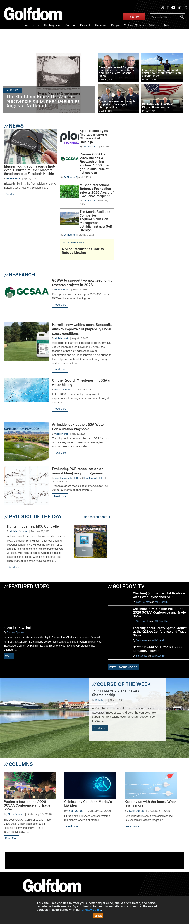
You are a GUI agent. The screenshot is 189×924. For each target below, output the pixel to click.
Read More (12, 194)
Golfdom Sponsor (18, 531)
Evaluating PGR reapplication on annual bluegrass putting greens (77, 471)
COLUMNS (18, 764)
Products (85, 25)
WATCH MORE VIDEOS (123, 667)
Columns (70, 25)
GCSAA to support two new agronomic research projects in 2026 (82, 282)
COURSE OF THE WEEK (121, 684)
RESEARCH (19, 274)
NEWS (14, 125)
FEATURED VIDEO (26, 586)
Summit (134, 25)
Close (98, 916)
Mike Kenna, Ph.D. (64, 389)
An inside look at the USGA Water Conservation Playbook (78, 426)
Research (101, 25)
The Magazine (52, 25)
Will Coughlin (161, 602)
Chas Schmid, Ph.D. (93, 478)
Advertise (154, 25)
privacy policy (91, 909)
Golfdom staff (13, 178)
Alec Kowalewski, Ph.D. (66, 478)
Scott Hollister (143, 602)
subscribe (134, 17)
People (115, 25)
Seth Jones (141, 640)
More (167, 25)
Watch (8, 656)
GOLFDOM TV (126, 586)
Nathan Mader (62, 289)
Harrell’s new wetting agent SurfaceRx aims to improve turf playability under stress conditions (82, 329)
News (25, 25)
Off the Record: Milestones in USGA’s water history (81, 382)
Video (35, 25)
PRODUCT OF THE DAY (33, 516)
